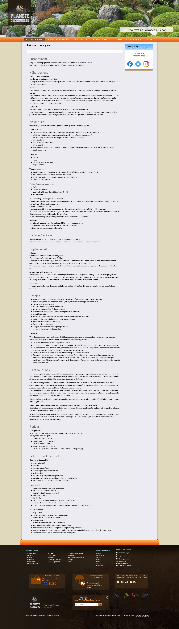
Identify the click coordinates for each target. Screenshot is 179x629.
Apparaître (57, 615)
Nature (98, 559)
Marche (98, 562)
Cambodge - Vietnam (54, 559)
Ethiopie (70, 559)
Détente (98, 553)
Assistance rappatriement (94, 585)
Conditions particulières (142, 617)
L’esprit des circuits (122, 557)
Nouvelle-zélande (32, 564)
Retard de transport (93, 583)
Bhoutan (29, 557)
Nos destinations (34, 39)
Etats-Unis (51, 557)
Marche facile (100, 555)
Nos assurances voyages (124, 565)
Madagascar (31, 562)
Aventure (98, 557)
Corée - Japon (31, 553)
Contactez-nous (121, 561)
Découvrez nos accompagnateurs (126, 555)
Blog (149, 39)
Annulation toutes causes (94, 581)
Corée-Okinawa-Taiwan (75, 553)
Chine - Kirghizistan (54, 562)
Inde (69, 562)
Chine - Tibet (52, 555)
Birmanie (71, 555)
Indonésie (30, 555)
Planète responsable (122, 559)
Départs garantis (101, 39)
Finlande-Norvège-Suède (76, 557)
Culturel (98, 564)
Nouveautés (80, 39)
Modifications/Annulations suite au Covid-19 (109, 615)
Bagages (89, 587)
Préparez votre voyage (123, 553)
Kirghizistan (30, 559)
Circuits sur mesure (58, 39)
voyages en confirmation (128, 39)
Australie (50, 553)
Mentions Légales (129, 615)
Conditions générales (142, 615)
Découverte (99, 566)
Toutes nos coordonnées (139, 54)
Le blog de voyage (122, 563)
